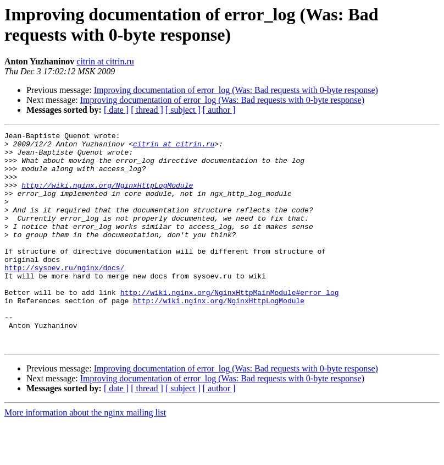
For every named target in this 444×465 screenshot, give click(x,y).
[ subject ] (183, 109)
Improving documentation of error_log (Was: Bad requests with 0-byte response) (236, 90)
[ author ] (219, 109)
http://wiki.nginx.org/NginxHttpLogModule (107, 196)
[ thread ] (147, 109)
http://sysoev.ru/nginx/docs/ (64, 295)
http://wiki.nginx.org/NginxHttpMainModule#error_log (229, 325)
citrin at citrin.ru (105, 61)
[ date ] (116, 109)
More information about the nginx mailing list (85, 455)
